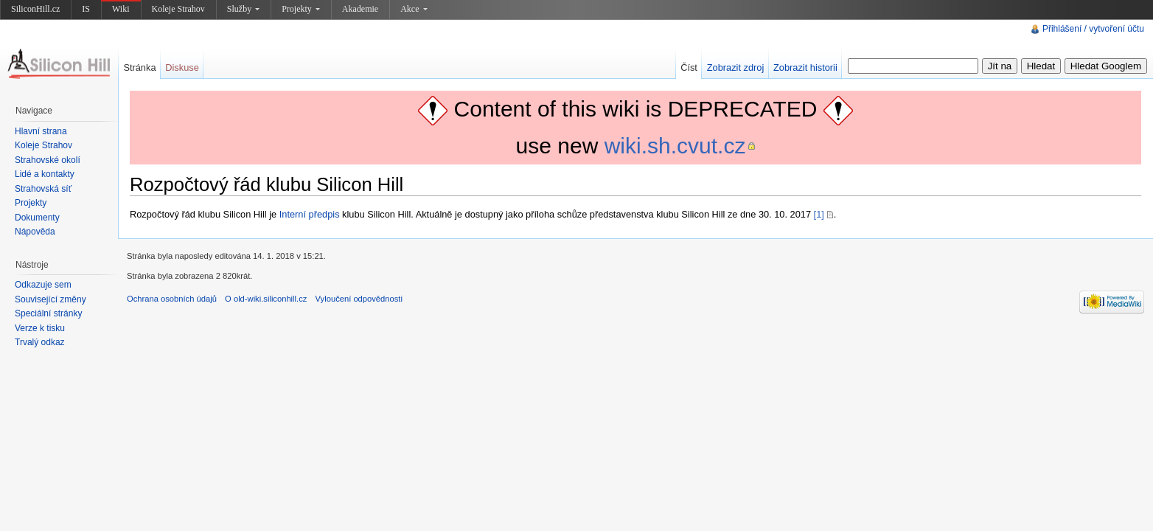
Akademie (360, 9)
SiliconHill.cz (35, 9)
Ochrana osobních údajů (172, 298)
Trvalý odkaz (40, 342)
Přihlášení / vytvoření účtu (1093, 29)
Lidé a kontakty (44, 174)
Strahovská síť (43, 189)
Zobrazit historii (805, 67)
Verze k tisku (40, 328)
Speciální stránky (48, 313)
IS (86, 9)
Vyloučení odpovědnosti (359, 298)
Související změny (50, 299)
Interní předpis (309, 214)
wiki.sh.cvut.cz (675, 145)
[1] (819, 214)
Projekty (301, 9)
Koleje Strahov (178, 9)
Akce (413, 9)
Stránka (139, 67)
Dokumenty (37, 217)
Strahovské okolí (47, 160)
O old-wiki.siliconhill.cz (266, 298)
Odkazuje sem (43, 285)
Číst (688, 67)
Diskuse (182, 67)
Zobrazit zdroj (735, 67)
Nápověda (35, 231)
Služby (243, 9)
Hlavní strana (41, 131)
